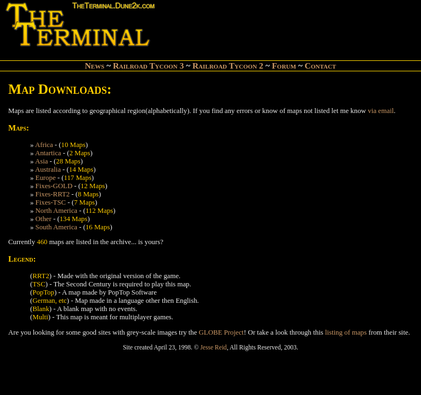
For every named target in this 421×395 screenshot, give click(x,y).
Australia (48, 169)
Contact (320, 65)
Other (44, 219)
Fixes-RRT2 (53, 194)
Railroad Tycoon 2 (227, 65)
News (95, 65)
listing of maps (346, 332)
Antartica (48, 153)
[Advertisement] (286, 25)
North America (56, 211)
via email (381, 111)
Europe (46, 178)
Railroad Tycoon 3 (148, 65)
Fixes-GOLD (54, 186)
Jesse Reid (213, 347)
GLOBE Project (221, 332)
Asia (41, 161)
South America (56, 227)
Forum (284, 65)
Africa (44, 145)
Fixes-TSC (51, 202)
